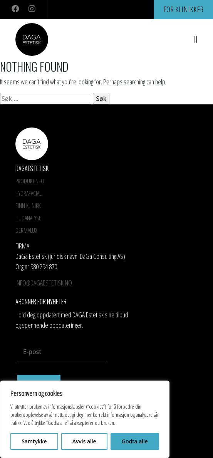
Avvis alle (84, 441)
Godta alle (135, 441)
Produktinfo (29, 181)
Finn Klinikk (27, 205)
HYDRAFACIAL (28, 193)
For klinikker (183, 9)
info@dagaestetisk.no (43, 282)
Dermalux (26, 230)
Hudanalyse (28, 218)
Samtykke (34, 441)
